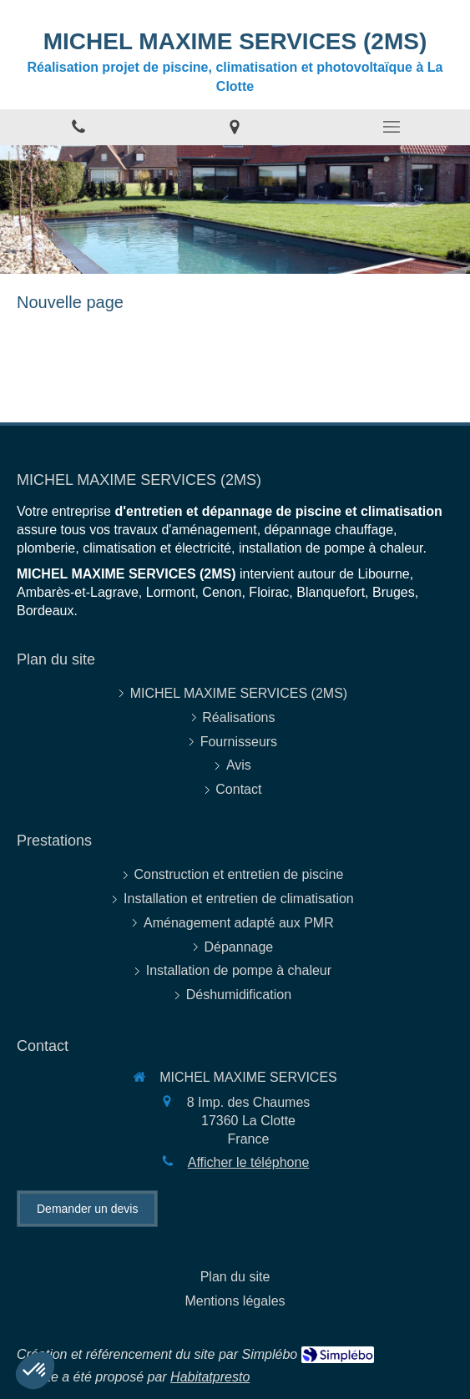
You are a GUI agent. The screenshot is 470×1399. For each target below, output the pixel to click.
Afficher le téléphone (249, 1162)
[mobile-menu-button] (391, 127)
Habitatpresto (210, 1377)
